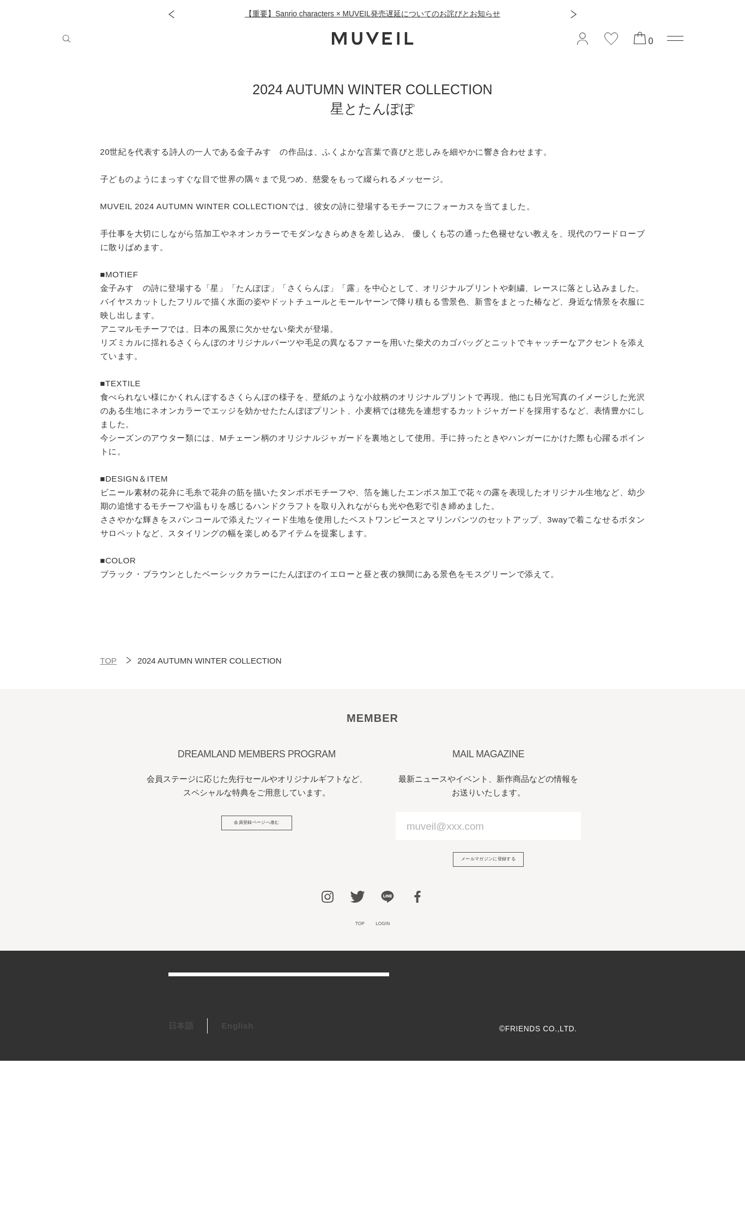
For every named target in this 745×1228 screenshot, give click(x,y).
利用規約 (561, 1014)
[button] (171, 14)
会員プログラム (198, 1088)
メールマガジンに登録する (488, 865)
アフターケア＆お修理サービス (228, 1033)
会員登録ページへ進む (256, 829)
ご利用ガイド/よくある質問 (221, 1005)
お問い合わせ (194, 1061)
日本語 (181, 1193)
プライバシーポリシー (537, 1031)
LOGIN (390, 939)
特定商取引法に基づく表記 (529, 1048)
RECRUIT (187, 1144)
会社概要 (561, 997)
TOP (108, 660)
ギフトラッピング (202, 1116)
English (237, 1193)
